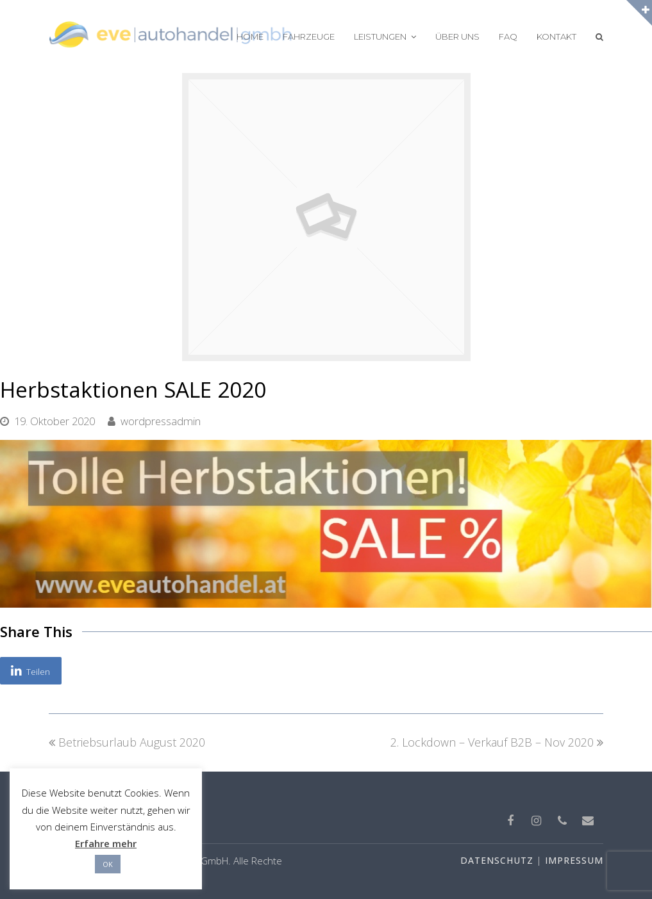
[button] (31, 671)
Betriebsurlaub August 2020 (127, 742)
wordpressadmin (161, 421)
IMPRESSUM (574, 860)
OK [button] (108, 864)
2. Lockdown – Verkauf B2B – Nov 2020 (496, 742)
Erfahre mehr (106, 843)
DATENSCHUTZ (496, 860)
